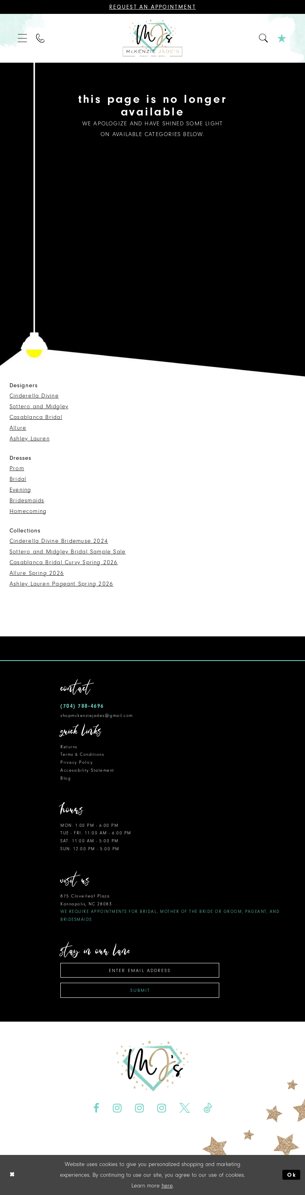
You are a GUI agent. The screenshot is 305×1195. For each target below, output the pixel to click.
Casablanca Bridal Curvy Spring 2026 (64, 562)
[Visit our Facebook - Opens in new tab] (96, 1108)
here (167, 1185)
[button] (23, 38)
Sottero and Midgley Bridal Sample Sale (67, 551)
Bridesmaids (27, 500)
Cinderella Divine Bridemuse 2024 (59, 541)
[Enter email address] (139, 970)
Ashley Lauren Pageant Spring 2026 (61, 583)
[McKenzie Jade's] (152, 38)
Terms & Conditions (82, 754)
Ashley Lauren (30, 438)
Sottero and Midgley (39, 406)
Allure (18, 428)
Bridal (18, 479)
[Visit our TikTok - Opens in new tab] (207, 1108)
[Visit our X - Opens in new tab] (184, 1108)
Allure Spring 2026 (37, 573)
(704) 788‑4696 (82, 706)
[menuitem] (23, 38)
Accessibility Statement (87, 770)
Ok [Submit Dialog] (291, 1175)
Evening (20, 489)
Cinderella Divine (34, 395)
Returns (68, 746)
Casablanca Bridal (36, 417)
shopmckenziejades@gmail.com (96, 715)
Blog (65, 778)
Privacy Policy (76, 762)
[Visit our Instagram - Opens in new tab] (117, 1108)
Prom (17, 468)
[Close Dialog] (12, 1175)
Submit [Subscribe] (140, 990)
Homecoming (28, 511)
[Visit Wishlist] (282, 38)
